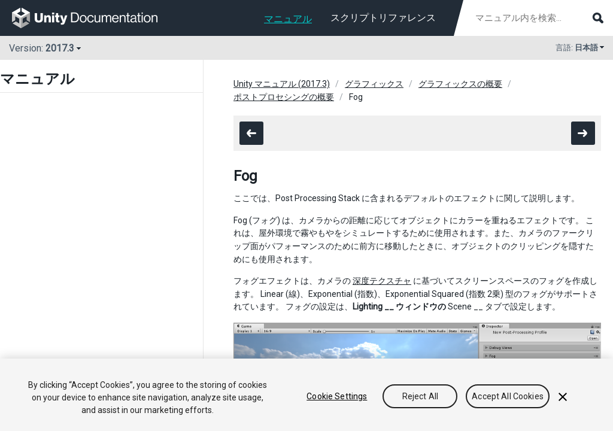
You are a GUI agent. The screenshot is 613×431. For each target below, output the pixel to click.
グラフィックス (374, 84)
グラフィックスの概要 (460, 84)
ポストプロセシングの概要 (283, 97)
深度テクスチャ (382, 281)
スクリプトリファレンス (383, 18)
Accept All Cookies (508, 396)
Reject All (420, 396)
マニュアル (288, 19)
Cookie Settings (336, 396)
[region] (306, 395)
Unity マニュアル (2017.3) (281, 84)
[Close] (563, 397)
